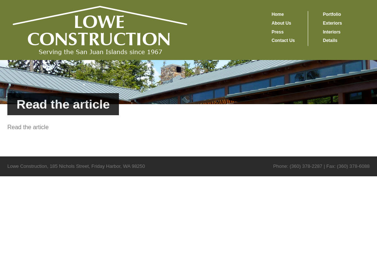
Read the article (28, 127)
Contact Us (283, 40)
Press (278, 32)
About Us (281, 23)
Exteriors (332, 23)
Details (330, 40)
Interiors (332, 32)
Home (278, 14)
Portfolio (332, 14)
